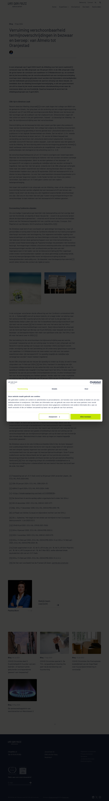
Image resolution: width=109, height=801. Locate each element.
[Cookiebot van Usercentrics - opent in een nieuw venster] (91, 382)
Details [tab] (54, 389)
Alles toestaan (85, 417)
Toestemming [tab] (22, 389)
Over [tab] (86, 389)
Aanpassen (54, 417)
